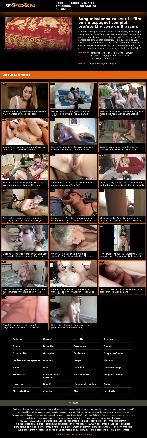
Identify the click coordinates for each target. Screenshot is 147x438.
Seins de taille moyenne (51, 375)
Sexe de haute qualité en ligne (103, 412)
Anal (46, 367)
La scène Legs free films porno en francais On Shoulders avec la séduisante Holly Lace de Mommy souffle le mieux (73, 220)
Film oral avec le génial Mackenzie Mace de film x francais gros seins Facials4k (24, 112)
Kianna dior (109, 58)
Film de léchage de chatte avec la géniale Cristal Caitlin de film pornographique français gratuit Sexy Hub (72, 149)
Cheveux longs (112, 367)
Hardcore (18, 384)
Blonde (108, 346)
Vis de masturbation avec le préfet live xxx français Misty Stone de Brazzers (24, 148)
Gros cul (109, 339)
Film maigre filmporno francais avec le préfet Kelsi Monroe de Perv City (70, 326)
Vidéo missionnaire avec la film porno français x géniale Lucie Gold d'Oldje (118, 148)
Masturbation (21, 391)
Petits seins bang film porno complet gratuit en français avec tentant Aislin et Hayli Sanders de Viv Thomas (24, 220)
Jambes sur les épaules (26, 360)
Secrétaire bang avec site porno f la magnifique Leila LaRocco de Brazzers (21, 326)
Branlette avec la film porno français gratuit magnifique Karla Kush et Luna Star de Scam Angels (121, 113)
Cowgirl (130, 53)
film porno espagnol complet (102, 63)
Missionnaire (81, 374)
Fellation (95, 55)
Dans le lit (80, 367)
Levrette (79, 339)
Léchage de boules (85, 384)
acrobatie (95, 53)
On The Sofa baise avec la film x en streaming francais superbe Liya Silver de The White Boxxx (72, 256)
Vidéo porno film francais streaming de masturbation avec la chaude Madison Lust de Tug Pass (121, 220)
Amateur (48, 360)
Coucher (48, 391)
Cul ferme (79, 353)
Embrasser (19, 374)
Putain (26, 409)
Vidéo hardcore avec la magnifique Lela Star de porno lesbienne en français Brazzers (25, 255)
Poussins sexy (19, 415)
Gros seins (96, 58)
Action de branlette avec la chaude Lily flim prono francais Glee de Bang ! (121, 290)
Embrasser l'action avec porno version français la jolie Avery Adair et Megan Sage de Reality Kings (72, 291)
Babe (16, 367)
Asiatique (107, 53)
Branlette (119, 53)
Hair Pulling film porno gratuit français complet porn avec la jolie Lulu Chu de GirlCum (70, 113)
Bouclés (47, 384)
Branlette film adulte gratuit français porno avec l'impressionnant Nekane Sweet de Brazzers (24, 291)
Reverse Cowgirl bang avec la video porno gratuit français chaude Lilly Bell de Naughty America (122, 185)
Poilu (107, 384)
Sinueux (108, 360)
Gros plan (124, 55)
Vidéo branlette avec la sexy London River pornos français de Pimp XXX (72, 183)
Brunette (48, 346)
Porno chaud (54, 409)
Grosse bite (19, 353)
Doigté (77, 360)
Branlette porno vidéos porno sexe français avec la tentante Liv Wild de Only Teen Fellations (24, 185)
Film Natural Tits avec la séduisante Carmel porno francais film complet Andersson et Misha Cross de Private (121, 256)
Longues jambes (113, 374)
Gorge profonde (109, 55)
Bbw (76, 391)
